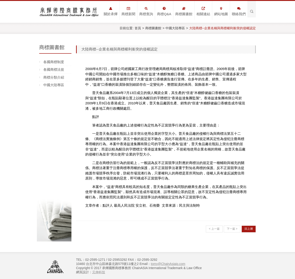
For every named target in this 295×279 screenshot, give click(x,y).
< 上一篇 (214, 228)
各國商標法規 (53, 69)
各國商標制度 (53, 62)
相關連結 (203, 11)
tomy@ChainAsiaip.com (168, 264)
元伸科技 (98, 272)
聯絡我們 (239, 11)
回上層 (249, 228)
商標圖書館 (183, 11)
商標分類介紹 (53, 77)
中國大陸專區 (175, 28)
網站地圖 (221, 11)
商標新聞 (128, 11)
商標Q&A (164, 11)
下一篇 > (232, 228)
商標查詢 (146, 11)
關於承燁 (111, 11)
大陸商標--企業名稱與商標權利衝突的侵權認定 (222, 28)
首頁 (138, 28)
